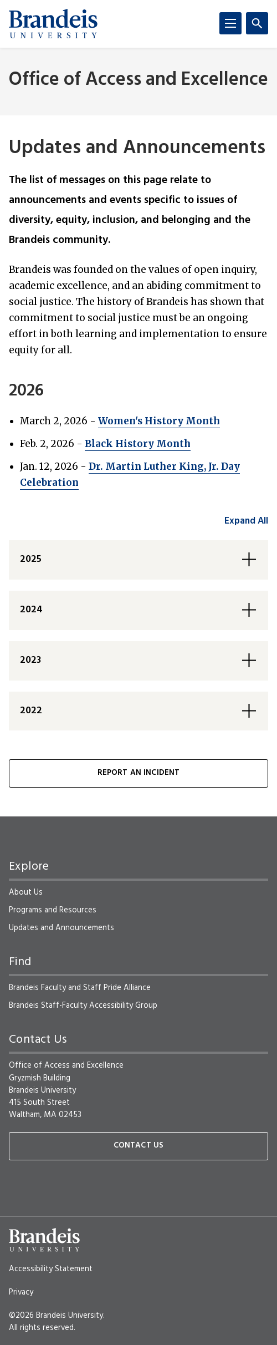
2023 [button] (30, 660)
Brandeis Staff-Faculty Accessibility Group (83, 1005)
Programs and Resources (52, 910)
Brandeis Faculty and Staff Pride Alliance (80, 987)
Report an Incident (139, 773)
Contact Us (139, 1145)
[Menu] (230, 23)
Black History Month (138, 444)
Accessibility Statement (51, 1269)
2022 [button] (31, 711)
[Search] (257, 23)
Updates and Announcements (61, 928)
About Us (26, 892)
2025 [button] (31, 559)
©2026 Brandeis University (56, 1315)
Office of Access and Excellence (138, 80)
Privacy (21, 1292)
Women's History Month (159, 421)
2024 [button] (31, 610)
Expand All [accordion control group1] (246, 521)
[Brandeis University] (53, 24)
